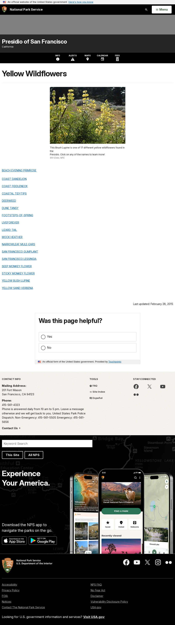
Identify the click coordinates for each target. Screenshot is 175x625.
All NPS (33, 455)
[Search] (47, 443)
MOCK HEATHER (12, 237)
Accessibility (9, 584)
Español (96, 397)
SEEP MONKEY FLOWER (17, 266)
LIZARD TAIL (9, 229)
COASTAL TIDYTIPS (14, 193)
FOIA (5, 596)
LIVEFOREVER (10, 222)
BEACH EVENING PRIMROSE (19, 170)
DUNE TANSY (10, 208)
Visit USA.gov (94, 617)
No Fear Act (98, 590)
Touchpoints (114, 361)
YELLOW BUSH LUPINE (16, 280)
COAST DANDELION (14, 178)
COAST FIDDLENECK (15, 186)
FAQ (93, 385)
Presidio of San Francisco (34, 41)
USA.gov (96, 607)
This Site (12, 455)
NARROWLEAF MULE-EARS (18, 244)
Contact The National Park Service (23, 607)
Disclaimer (97, 596)
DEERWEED (9, 200)
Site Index (97, 391)
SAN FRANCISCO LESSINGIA (19, 258)
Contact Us (10, 428)
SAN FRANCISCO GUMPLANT (20, 251)
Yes (49, 336)
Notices (6, 601)
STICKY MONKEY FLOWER (18, 273)
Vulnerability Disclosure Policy (109, 601)
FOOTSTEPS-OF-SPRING (17, 215)
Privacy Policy (10, 590)
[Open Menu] (162, 10)
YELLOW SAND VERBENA (17, 288)
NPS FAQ (96, 584)
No (49, 347)
